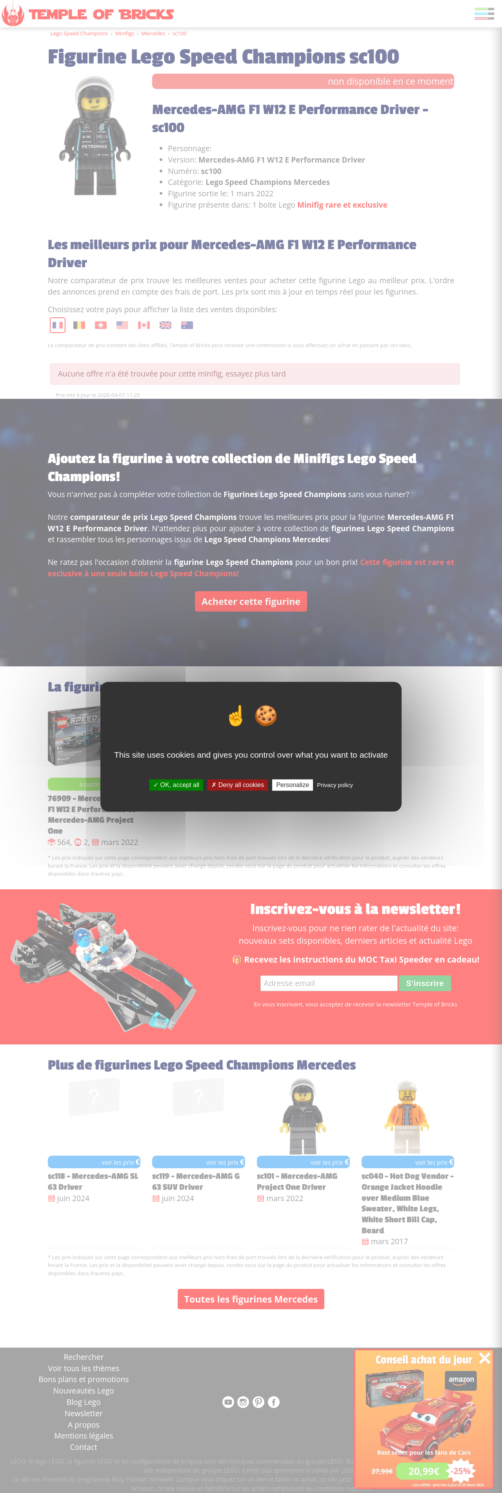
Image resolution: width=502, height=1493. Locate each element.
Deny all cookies (237, 785)
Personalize (292, 785)
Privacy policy (335, 785)
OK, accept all (176, 785)
